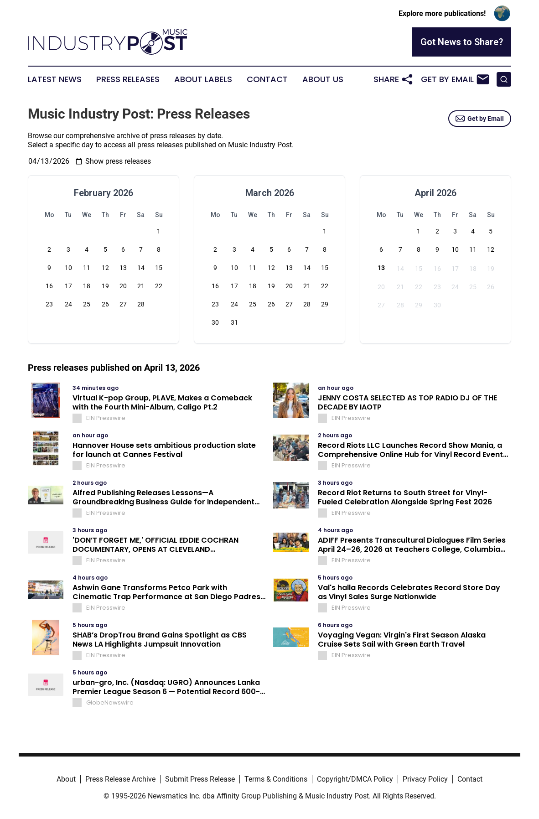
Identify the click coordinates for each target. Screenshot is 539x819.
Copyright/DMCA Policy (355, 779)
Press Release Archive (120, 779)
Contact (267, 79)
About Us (322, 79)
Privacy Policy (425, 779)
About (66, 779)
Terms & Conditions (275, 779)
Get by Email (480, 118)
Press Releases (128, 79)
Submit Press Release (200, 779)
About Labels (203, 79)
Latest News (55, 79)
